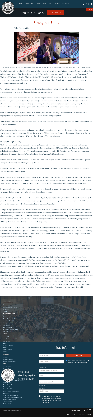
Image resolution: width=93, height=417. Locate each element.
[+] (91, 414)
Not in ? (42, 385)
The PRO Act (6, 325)
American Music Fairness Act (10, 321)
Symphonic (6, 309)
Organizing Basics (8, 359)
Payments (5, 393)
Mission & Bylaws (8, 345)
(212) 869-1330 (75, 410)
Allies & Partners (7, 349)
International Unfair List (9, 318)
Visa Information (7, 331)
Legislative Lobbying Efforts (10, 329)
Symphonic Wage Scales (9, 399)
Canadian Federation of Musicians (12, 339)
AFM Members (7, 366)
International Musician (9, 385)
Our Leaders (6, 341)
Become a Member (55, 13)
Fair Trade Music (7, 327)
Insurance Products (8, 387)
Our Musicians (29, 3)
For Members (65, 3)
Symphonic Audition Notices (10, 395)
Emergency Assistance (9, 323)
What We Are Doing (41, 3)
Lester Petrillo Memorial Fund (11, 391)
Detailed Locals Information (10, 389)
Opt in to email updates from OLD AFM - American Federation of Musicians (78, 361)
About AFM (6, 337)
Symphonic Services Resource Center (12, 397)
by (78, 414)
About (50, 3)
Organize (57, 3)
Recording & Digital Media (10, 307)
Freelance (6, 305)
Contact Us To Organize (9, 361)
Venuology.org (7, 403)
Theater (5, 311)
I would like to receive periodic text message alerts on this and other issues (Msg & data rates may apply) (50, 399)
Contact (5, 351)
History (5, 343)
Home (20, 4)
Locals (5, 347)
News (4, 316)
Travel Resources (7, 401)
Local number (43, 367)
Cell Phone (42, 388)
